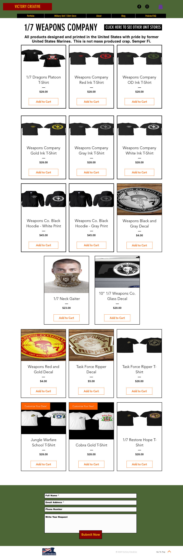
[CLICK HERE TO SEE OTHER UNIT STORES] (133, 27)
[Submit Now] (90, 534)
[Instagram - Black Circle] (147, 7)
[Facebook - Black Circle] (139, 7)
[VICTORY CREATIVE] (27, 6)
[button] (160, 6)
